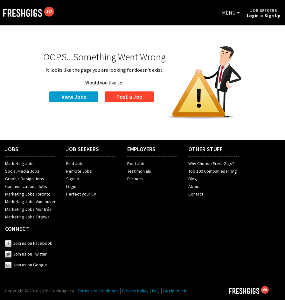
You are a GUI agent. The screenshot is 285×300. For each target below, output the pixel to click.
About (194, 186)
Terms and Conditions (98, 291)
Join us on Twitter (26, 254)
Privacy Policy (135, 291)
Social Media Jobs (22, 171)
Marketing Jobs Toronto (28, 194)
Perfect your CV (81, 194)
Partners (135, 179)
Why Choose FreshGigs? (211, 163)
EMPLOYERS (141, 149)
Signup (72, 179)
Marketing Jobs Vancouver (30, 201)
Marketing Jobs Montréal (28, 209)
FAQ (156, 291)
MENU (228, 13)
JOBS (11, 149)
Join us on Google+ (27, 265)
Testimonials (139, 171)
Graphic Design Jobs (24, 179)
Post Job (135, 163)
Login (71, 186)
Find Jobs (75, 163)
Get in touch (174, 291)
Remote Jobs (79, 171)
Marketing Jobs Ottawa (27, 217)
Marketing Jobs (20, 163)
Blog (192, 179)
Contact (195, 194)
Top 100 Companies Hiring (212, 171)
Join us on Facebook (28, 243)
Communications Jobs (26, 186)
